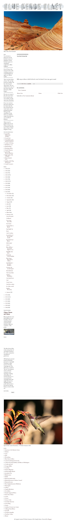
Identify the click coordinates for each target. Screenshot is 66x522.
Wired (6, 516)
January (8, 292)
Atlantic (7, 452)
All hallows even (9, 144)
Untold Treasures (9, 164)
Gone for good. (9, 216)
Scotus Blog (7, 503)
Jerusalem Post (8, 473)
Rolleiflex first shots (9, 252)
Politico (7, 487)
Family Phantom (9, 150)
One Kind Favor (10, 278)
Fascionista (8, 223)
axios (6, 453)
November (9, 195)
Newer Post (20, 93)
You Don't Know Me (9, 221)
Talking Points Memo (10, 509)
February (9, 214)
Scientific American (9, 501)
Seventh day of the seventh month (9, 236)
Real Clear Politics (9, 494)
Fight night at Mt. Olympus (9, 155)
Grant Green (9, 282)
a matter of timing (9, 143)
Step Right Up (9, 229)
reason (6, 496)
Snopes (6, 505)
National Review (9, 482)
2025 (6, 170)
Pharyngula (7, 485)
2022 (6, 177)
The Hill (7, 510)
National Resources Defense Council (13, 480)
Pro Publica (7, 491)
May (8, 208)
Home (40, 93)
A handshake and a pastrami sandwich (9, 140)
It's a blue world (10, 286)
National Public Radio (10, 478)
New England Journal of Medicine (13, 484)
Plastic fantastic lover (8, 158)
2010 (6, 303)
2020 (6, 181)
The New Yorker (9, 514)
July (8, 204)
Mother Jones (8, 475)
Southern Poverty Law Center (12, 507)
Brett (7, 231)
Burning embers (9, 148)
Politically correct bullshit (10, 255)
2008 (6, 307)
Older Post (60, 93)
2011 (6, 301)
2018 (6, 185)
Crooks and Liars (9, 464)
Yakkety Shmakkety (9, 275)
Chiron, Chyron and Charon (8, 313)
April (8, 210)
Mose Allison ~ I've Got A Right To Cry (9, 248)
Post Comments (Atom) (28, 96)
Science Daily (8, 500)
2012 (6, 299)
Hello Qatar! (9, 243)
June (8, 206)
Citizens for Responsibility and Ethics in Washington (17, 462)
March (8, 212)
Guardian (7, 468)
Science (7, 498)
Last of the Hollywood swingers (7, 135)
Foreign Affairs (8, 466)
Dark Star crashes (10, 284)
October (9, 197)
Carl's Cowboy (9, 233)
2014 (6, 295)
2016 (6, 189)
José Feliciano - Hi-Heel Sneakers (9, 264)
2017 (6, 187)
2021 (6, 179)
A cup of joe (8, 138)
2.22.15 (8, 245)
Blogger (50, 519)
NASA (6, 476)
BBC (6, 455)
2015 (6, 191)
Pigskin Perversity (9, 289)
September (9, 200)
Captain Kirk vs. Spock (10, 226)
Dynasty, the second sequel (10, 268)
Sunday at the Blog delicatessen (9, 161)
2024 (6, 173)
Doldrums (8, 218)
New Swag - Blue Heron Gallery (9, 260)
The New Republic (9, 512)
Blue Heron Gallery (9, 459)
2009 (6, 305)
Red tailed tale (9, 270)
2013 (6, 297)
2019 (6, 183)
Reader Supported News (10, 493)
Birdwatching (8, 146)
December (9, 193)
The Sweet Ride (10, 273)
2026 (6, 168)
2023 (6, 175)
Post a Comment (22, 90)
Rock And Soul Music (9, 240)
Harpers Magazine (9, 469)
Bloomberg (7, 457)
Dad (7, 280)
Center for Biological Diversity (12, 460)
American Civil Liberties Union (12, 450)
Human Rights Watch (10, 471)
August (8, 202)
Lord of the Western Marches (9, 152)
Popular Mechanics (9, 489)
